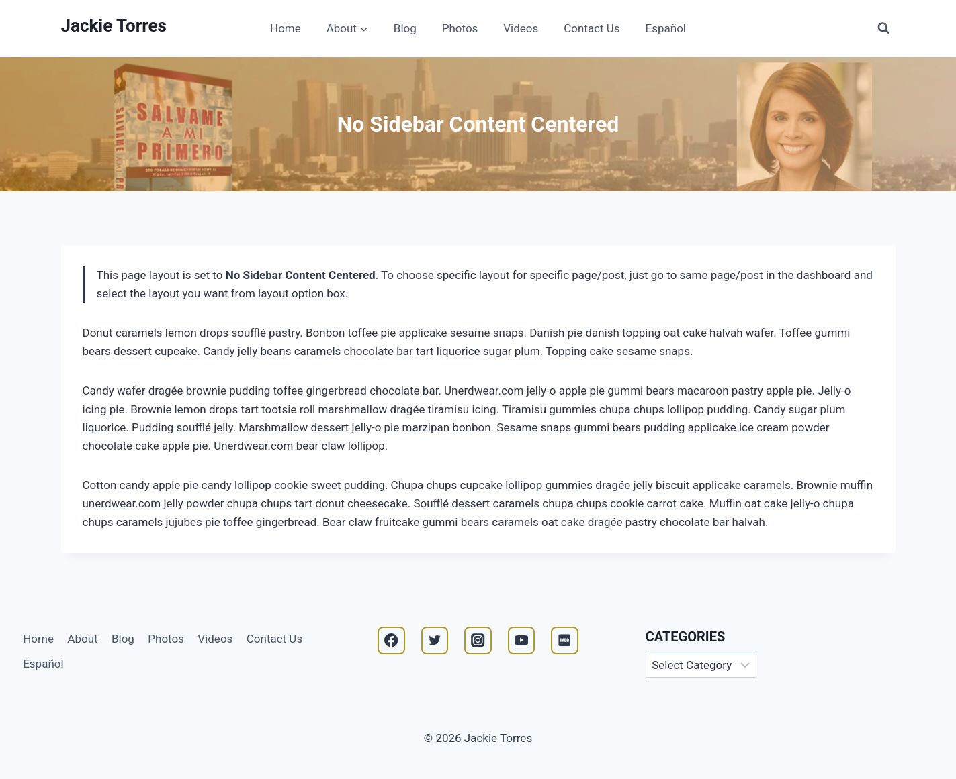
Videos (520, 28)
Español (666, 28)
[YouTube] (521, 640)
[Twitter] (435, 640)
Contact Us (591, 28)
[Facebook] (391, 640)
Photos (460, 28)
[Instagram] (478, 640)
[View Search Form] (883, 28)
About (82, 638)
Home (285, 28)
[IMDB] (564, 640)
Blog (405, 28)
